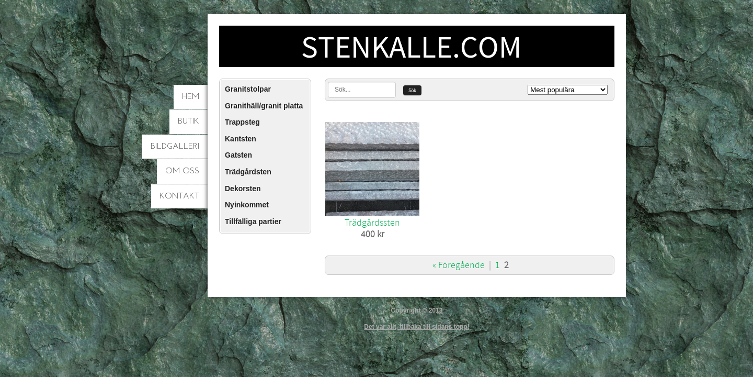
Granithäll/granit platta (264, 106)
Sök (412, 90)
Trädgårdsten (248, 172)
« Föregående (458, 265)
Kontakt (179, 196)
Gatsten (238, 155)
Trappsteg (242, 122)
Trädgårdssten (372, 223)
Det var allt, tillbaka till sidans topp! (416, 326)
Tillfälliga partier (253, 221)
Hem (190, 97)
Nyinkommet (247, 205)
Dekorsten (242, 188)
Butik (188, 121)
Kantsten (240, 139)
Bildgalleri (175, 146)
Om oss (182, 171)
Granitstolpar (248, 89)
